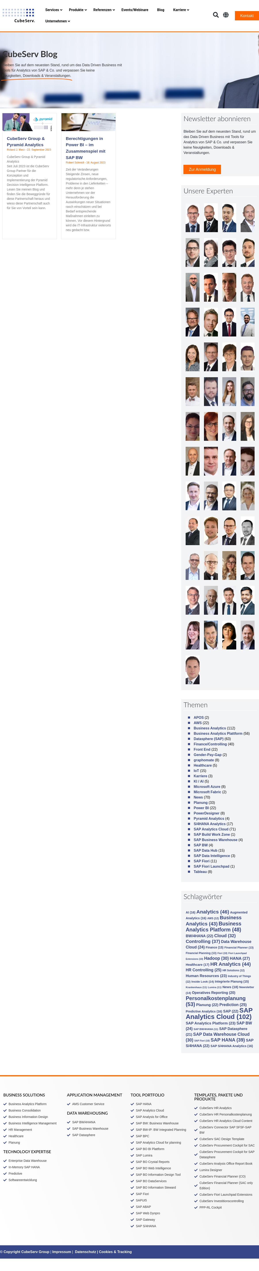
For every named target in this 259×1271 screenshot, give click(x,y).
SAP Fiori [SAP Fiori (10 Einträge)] (202, 1053)
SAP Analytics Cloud (211, 841)
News (198, 810)
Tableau (200, 884)
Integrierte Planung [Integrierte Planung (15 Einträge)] (232, 994)
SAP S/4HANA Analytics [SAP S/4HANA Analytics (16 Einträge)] (232, 1058)
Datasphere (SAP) (208, 751)
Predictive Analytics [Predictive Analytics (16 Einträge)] (204, 1024)
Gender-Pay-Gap (207, 767)
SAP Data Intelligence (212, 868)
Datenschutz (85, 1264)
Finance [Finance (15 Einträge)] (214, 960)
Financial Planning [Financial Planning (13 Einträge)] (201, 965)
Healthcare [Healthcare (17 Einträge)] (197, 977)
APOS (199, 730)
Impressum (61, 1264)
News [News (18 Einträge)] (230, 999)
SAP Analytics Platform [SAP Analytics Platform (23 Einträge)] (210, 1035)
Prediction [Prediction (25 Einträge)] (233, 1017)
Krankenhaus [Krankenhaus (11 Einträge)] (196, 999)
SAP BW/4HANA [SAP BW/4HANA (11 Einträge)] (206, 1041)
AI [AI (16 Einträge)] (190, 925)
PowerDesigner (206, 826)
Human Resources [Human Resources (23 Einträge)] (206, 988)
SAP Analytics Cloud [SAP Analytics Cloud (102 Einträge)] (219, 1026)
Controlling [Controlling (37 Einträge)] (203, 953)
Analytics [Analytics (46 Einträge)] (212, 924)
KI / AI (199, 794)
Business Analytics (210, 740)
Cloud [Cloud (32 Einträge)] (225, 948)
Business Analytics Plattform (218, 746)
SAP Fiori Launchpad (211, 879)
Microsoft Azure (207, 799)
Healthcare (203, 778)
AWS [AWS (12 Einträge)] (213, 930)
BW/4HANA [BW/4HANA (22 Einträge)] (199, 948)
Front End (202, 762)
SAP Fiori (201, 873)
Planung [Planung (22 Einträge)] (207, 1017)
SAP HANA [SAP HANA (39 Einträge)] (228, 1052)
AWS (198, 735)
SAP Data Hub (205, 863)
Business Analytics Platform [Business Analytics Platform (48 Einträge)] (213, 939)
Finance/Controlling (210, 756)
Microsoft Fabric (207, 804)
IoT (196, 783)
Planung (201, 815)
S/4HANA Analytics (210, 836)
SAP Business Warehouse (215, 852)
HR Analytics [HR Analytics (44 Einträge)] (230, 976)
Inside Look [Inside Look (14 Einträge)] (202, 994)
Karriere (200, 788)
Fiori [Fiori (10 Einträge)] (222, 965)
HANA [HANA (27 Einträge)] (240, 970)
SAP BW (201, 857)
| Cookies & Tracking (114, 1264)
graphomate (204, 772)
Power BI (201, 820)
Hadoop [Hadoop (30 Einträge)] (216, 970)
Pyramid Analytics (209, 831)
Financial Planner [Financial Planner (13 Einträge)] (238, 960)
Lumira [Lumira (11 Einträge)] (215, 999)
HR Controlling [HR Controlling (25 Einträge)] (203, 982)
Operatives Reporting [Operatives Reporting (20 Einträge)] (213, 1005)
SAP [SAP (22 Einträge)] (230, 1024)
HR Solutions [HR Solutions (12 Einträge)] (234, 982)
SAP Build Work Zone (212, 847)
